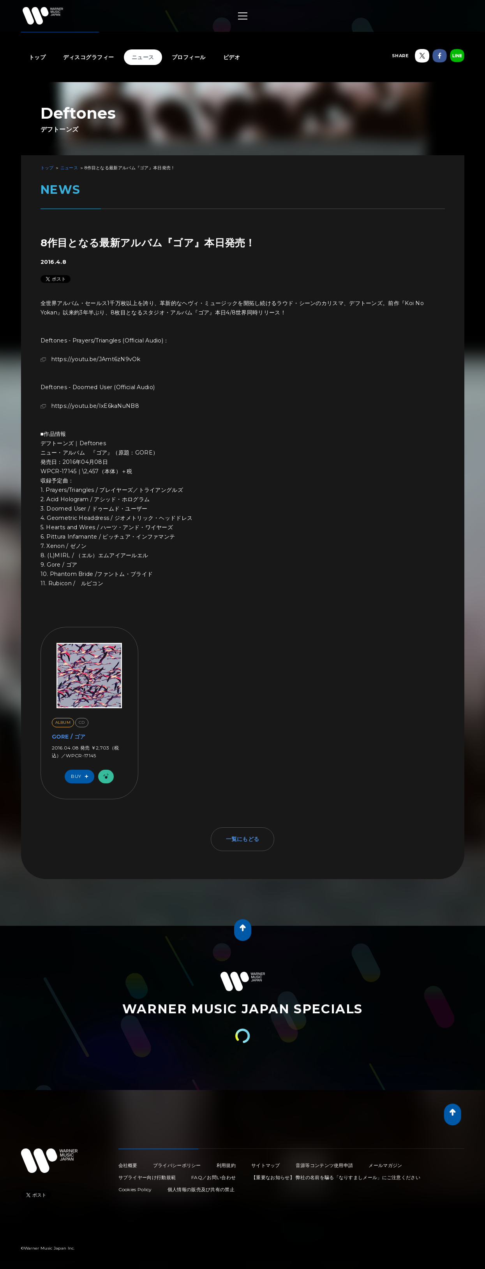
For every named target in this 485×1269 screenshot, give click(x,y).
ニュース (143, 57)
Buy (81, 776)
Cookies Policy (135, 1189)
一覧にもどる (242, 838)
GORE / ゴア (69, 736)
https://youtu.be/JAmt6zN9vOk (95, 359)
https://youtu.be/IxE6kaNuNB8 (95, 405)
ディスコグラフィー (88, 57)
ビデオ (231, 57)
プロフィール (189, 57)
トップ (37, 57)
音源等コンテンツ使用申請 (324, 1165)
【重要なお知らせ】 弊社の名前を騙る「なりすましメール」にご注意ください (335, 1177)
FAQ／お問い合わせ (213, 1177)
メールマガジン (385, 1165)
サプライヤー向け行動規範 (147, 1177)
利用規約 (226, 1165)
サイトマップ (265, 1165)
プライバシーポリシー (177, 1165)
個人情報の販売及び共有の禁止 (201, 1189)
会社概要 (128, 1165)
